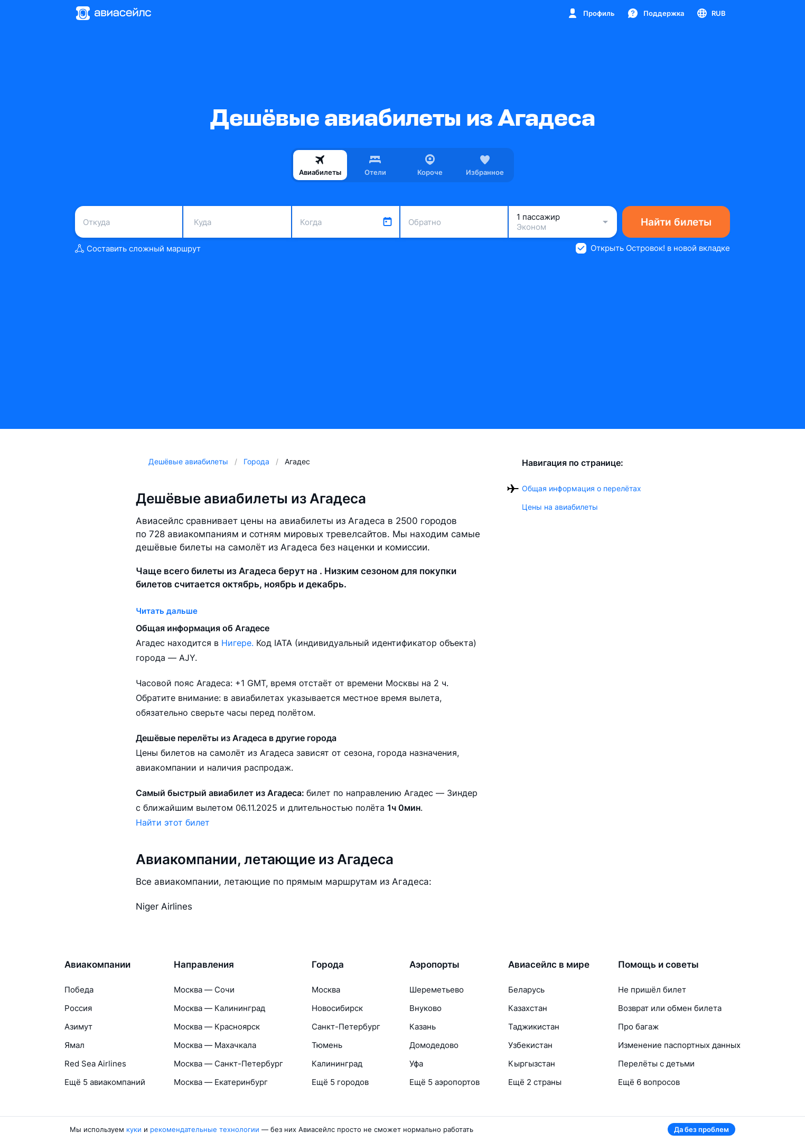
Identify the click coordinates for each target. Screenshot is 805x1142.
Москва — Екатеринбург (221, 1082)
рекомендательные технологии (204, 1129)
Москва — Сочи (204, 990)
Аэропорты (434, 964)
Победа (78, 990)
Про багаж (638, 1027)
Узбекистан (530, 1045)
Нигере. (238, 643)
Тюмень (327, 1045)
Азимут (78, 1027)
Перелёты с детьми (656, 1064)
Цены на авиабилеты (560, 506)
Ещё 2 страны (534, 1082)
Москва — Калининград (219, 1008)
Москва (326, 990)
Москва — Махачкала (215, 1045)
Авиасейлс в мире (548, 964)
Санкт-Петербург (346, 1027)
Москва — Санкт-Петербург (228, 1064)
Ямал (74, 1045)
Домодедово (433, 1045)
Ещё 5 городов (340, 1082)
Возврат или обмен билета (670, 1008)
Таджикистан (533, 1027)
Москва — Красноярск (217, 1027)
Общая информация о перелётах (581, 488)
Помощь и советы (658, 964)
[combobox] (128, 222)
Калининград (337, 1064)
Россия (78, 1008)
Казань (422, 1027)
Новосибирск (337, 1008)
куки (134, 1129)
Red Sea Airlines (95, 1064)
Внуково (425, 1008)
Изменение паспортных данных (679, 1045)
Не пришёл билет (652, 990)
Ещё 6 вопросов (649, 1082)
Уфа (416, 1064)
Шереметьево (436, 990)
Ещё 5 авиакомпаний (104, 1082)
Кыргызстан (531, 1064)
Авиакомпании (97, 964)
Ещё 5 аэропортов (444, 1082)
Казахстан (527, 1008)
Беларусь (526, 990)
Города (328, 964)
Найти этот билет (173, 822)
